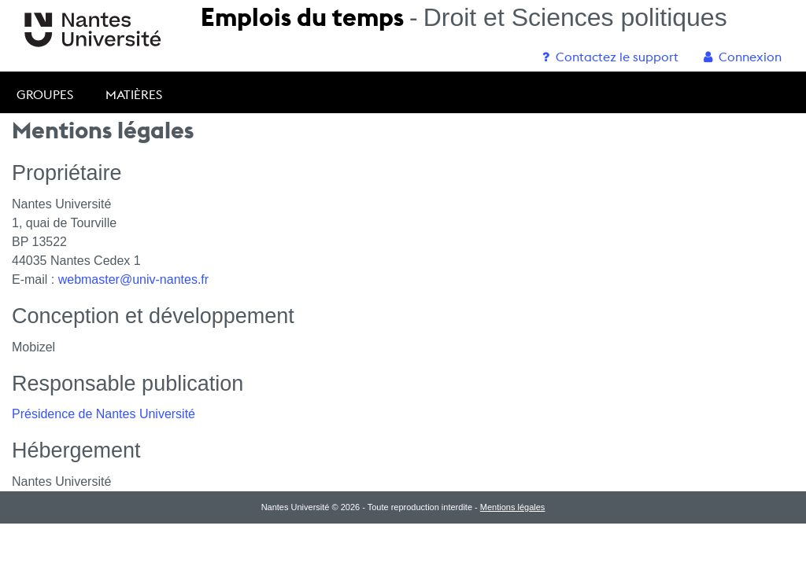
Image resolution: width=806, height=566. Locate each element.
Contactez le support (610, 56)
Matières (133, 94)
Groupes (45, 94)
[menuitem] (610, 57)
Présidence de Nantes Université (103, 414)
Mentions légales (512, 507)
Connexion (743, 56)
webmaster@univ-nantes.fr (133, 279)
